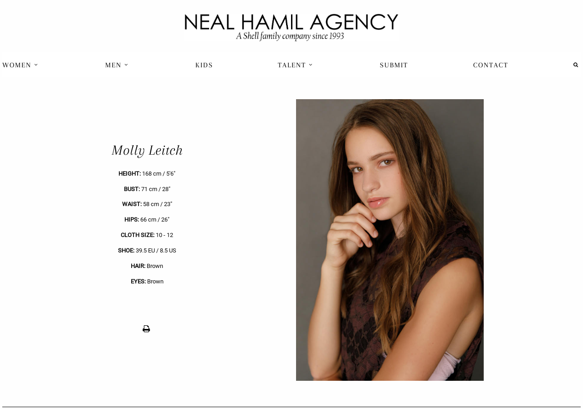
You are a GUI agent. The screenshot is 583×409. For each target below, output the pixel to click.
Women (20, 65)
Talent (295, 65)
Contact (490, 65)
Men (116, 65)
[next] (436, 240)
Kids (204, 65)
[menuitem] (21, 65)
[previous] (147, 240)
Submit (394, 65)
